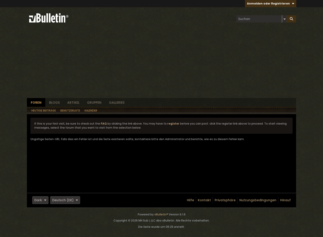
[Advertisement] (161, 64)
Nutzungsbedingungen (257, 200)
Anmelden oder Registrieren (270, 3)
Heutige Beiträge (43, 110)
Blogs (54, 102)
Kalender (91, 110)
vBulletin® (161, 214)
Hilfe (190, 200)
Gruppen (94, 102)
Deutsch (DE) (65, 200)
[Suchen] (261, 18)
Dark (40, 200)
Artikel (73, 102)
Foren (36, 102)
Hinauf (285, 200)
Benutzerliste (70, 110)
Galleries (116, 102)
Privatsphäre (225, 200)
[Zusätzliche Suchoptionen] (284, 18)
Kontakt (204, 200)
